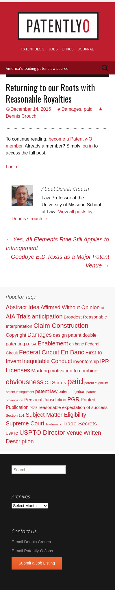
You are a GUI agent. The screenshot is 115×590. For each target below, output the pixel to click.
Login (11, 166)
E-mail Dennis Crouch (31, 542)
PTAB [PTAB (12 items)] (34, 407)
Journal (86, 49)
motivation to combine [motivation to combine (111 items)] (73, 371)
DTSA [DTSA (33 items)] (31, 344)
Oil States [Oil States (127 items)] (55, 382)
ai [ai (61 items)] (102, 307)
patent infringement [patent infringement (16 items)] (20, 392)
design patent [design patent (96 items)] (67, 335)
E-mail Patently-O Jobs (32, 551)
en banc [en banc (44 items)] (76, 344)
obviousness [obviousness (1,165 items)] (24, 382)
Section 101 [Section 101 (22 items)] (15, 416)
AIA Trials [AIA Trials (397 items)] (18, 316)
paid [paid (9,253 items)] (75, 381)
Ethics (68, 49)
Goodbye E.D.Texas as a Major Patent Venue (60, 261)
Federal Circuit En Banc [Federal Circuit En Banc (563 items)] (51, 352)
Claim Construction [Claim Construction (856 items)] (61, 325)
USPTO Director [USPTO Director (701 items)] (42, 432)
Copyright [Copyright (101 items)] (16, 335)
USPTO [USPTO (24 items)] (12, 433)
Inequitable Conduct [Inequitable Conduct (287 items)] (47, 361)
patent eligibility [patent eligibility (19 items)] (96, 383)
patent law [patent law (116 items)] (46, 391)
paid (88, 109)
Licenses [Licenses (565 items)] (18, 370)
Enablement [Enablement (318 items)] (53, 343)
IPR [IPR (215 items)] (104, 361)
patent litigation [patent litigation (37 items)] (72, 391)
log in (86, 145)
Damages (71, 109)
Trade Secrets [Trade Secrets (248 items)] (79, 423)
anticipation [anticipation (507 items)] (47, 316)
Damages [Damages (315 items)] (39, 335)
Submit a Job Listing (36, 563)
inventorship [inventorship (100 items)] (86, 361)
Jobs (53, 49)
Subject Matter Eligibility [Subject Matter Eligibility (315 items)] (56, 414)
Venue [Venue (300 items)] (74, 432)
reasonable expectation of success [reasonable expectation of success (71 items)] (73, 407)
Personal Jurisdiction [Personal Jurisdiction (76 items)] (45, 399)
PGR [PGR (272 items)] (73, 399)
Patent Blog (32, 49)
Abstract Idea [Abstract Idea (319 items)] (23, 307)
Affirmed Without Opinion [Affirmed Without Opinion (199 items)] (70, 307)
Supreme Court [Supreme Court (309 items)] (25, 423)
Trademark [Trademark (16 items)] (53, 424)
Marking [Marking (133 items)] (40, 371)
